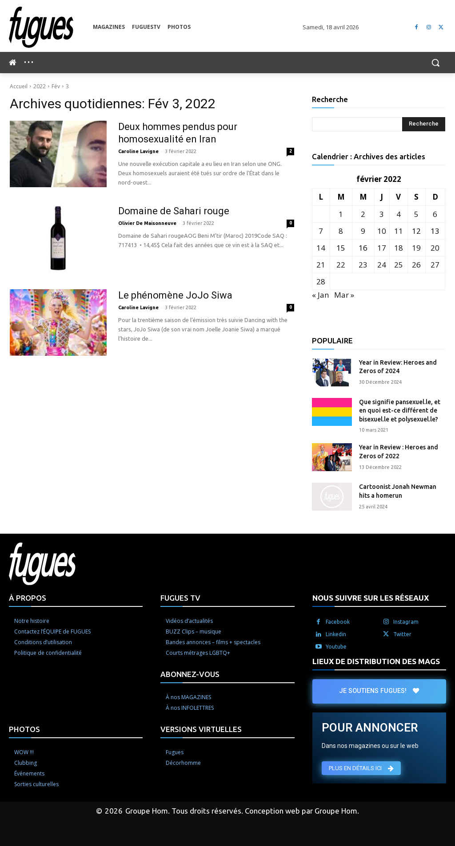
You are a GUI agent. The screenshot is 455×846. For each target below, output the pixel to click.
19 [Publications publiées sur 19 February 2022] (416, 248)
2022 (39, 86)
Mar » (344, 295)
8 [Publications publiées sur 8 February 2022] (341, 231)
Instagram (406, 622)
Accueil (19, 86)
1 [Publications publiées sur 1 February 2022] (341, 214)
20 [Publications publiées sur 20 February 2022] (435, 248)
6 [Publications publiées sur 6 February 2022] (435, 214)
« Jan (320, 295)
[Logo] (51, 27)
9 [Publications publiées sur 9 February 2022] (363, 231)
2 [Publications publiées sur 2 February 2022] (363, 214)
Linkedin (336, 634)
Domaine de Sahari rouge (173, 210)
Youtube (336, 646)
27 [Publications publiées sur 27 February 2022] (435, 265)
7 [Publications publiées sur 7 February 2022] (321, 231)
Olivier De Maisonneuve (147, 223)
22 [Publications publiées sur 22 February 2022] (340, 265)
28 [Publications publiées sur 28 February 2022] (320, 281)
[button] (435, 62)
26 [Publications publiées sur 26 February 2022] (416, 265)
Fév (56, 86)
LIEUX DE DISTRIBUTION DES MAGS (376, 661)
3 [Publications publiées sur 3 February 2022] (381, 214)
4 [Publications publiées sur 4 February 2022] (398, 214)
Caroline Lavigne (138, 151)
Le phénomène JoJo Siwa (175, 295)
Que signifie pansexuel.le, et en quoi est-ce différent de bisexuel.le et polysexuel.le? (399, 410)
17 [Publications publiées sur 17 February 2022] (381, 248)
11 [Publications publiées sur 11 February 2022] (398, 231)
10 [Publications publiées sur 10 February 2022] (381, 231)
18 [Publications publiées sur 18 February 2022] (398, 248)
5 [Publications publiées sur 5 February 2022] (416, 214)
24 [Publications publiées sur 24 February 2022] (381, 265)
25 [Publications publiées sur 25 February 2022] (398, 265)
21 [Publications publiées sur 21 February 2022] (320, 265)
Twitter (402, 634)
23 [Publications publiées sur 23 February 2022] (363, 265)
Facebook (338, 622)
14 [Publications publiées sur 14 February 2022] (320, 248)
